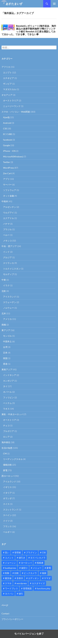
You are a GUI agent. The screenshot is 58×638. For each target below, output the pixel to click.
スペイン (7, 515)
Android (7, 123)
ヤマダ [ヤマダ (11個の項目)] (47, 578)
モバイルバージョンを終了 (29, 633)
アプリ (6, 179)
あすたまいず (14, 3)
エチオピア (8, 78)
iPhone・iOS (9, 151)
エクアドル (8, 218)
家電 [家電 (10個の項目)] (49, 568)
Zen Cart (7, 173)
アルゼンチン (9, 207)
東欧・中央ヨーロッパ (12, 414)
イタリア (7, 492)
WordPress (8, 167)
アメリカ (7, 319)
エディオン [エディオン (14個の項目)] (33, 578)
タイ (5, 386)
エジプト (7, 72)
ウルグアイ (8, 212)
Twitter (6, 162)
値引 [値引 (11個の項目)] (21, 593)
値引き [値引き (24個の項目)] (22, 557)
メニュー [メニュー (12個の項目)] (37, 568)
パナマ (6, 223)
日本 (5, 352)
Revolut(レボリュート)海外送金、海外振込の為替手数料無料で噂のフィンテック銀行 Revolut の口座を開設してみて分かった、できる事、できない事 (29, 30)
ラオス (6, 408)
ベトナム (7, 403)
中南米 (5, 201)
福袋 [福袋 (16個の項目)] (44, 573)
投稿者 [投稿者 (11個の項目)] (40, 562)
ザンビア (7, 83)
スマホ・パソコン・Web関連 (16, 111)
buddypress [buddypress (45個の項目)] (10, 568)
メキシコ (7, 240)
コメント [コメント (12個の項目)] (9, 557)
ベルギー (7, 532)
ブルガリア (8, 431)
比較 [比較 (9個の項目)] (16, 573)
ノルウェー (8, 307)
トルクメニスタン (11, 268)
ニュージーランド (11, 106)
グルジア (7, 257)
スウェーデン (9, 302)
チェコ (6, 425)
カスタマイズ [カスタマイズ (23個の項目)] (38, 583)
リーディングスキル (13, 459)
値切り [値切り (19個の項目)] (24, 568)
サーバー (7, 184)
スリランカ (8, 263)
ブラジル (7, 229)
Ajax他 (6, 117)
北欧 (4, 291)
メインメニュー (54, 3)
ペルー (6, 235)
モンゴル (7, 335)
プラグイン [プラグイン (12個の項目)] (31, 552)
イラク (6, 285)
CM (5, 453)
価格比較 (7, 464)
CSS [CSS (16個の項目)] (44, 552)
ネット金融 (8, 195)
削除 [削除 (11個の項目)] (7, 573)
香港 (5, 364)
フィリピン (8, 397)
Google (6, 145)
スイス (6, 504)
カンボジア (8, 380)
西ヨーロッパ (8, 476)
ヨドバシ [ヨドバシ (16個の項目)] (9, 593)
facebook (7, 139)
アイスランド (9, 296)
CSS (5, 128)
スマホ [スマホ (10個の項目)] (8, 583)
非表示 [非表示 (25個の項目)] (20, 578)
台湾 (5, 347)
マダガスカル (9, 89)
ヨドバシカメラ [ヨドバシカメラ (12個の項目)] (37, 557)
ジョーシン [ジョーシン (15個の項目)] (10, 562)
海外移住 (6, 442)
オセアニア (7, 95)
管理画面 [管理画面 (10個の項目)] (27, 588)
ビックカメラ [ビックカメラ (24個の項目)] (30, 573)
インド (6, 251)
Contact (5, 613)
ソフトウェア (9, 190)
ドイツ (6, 520)
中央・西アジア (9, 246)
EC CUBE (7, 134)
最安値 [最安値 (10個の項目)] (8, 578)
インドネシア (9, 375)
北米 (4, 313)
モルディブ (8, 274)
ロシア (6, 436)
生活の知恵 (7, 448)
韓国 (5, 358)
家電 (5, 470)
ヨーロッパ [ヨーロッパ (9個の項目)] (26, 562)
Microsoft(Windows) (13, 156)
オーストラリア (10, 100)
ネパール (7, 392)
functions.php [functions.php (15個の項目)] (43, 588)
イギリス (7, 487)
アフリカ (6, 67)
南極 (4, 324)
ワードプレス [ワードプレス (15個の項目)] (11, 588)
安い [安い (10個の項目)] (7, 552)
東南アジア (7, 369)
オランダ (7, 498)
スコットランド (10, 509)
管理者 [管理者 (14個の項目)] (17, 552)
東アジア (6, 330)
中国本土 (7, 341)
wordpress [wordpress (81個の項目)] (22, 583)
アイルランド (9, 481)
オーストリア (9, 420)
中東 (4, 279)
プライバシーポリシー (12, 619)
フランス (7, 526)
